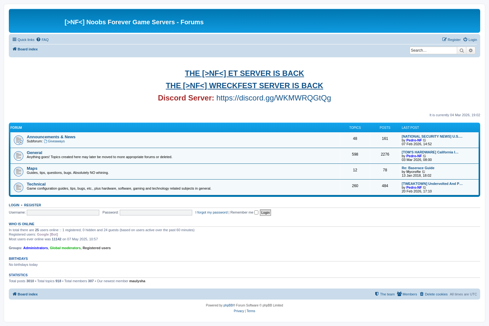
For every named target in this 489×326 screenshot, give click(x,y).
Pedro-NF (414, 140)
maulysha (137, 281)
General (34, 152)
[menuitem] (42, 39)
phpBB (228, 305)
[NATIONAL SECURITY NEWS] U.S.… (432, 136)
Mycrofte (413, 172)
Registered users (97, 248)
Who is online (21, 224)
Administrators (35, 248)
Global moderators (65, 248)
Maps (32, 168)
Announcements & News (51, 136)
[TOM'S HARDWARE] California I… (430, 152)
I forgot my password (211, 212)
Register (32, 205)
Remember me (244, 212)
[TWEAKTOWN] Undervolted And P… (432, 184)
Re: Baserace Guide (418, 168)
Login (14, 205)
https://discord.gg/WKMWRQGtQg (273, 98)
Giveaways (54, 141)
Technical (36, 184)
